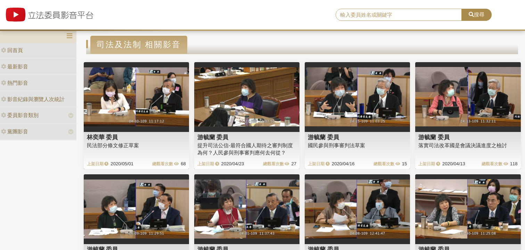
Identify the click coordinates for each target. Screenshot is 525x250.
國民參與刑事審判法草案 (336, 145)
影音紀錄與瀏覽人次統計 (33, 99)
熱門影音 (14, 83)
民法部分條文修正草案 (113, 145)
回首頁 (12, 50)
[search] (399, 15)
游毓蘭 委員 (213, 137)
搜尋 (476, 14)
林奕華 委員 (102, 137)
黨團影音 (14, 131)
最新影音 (14, 66)
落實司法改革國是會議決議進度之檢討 (462, 145)
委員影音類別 (20, 115)
